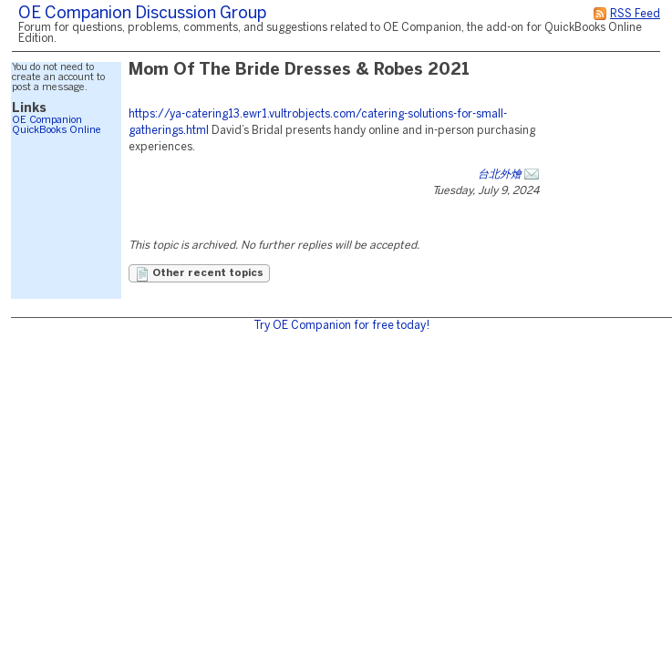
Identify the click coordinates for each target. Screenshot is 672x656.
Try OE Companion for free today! (341, 326)
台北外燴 (500, 174)
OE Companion (47, 120)
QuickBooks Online (56, 130)
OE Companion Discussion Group (142, 14)
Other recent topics (199, 274)
